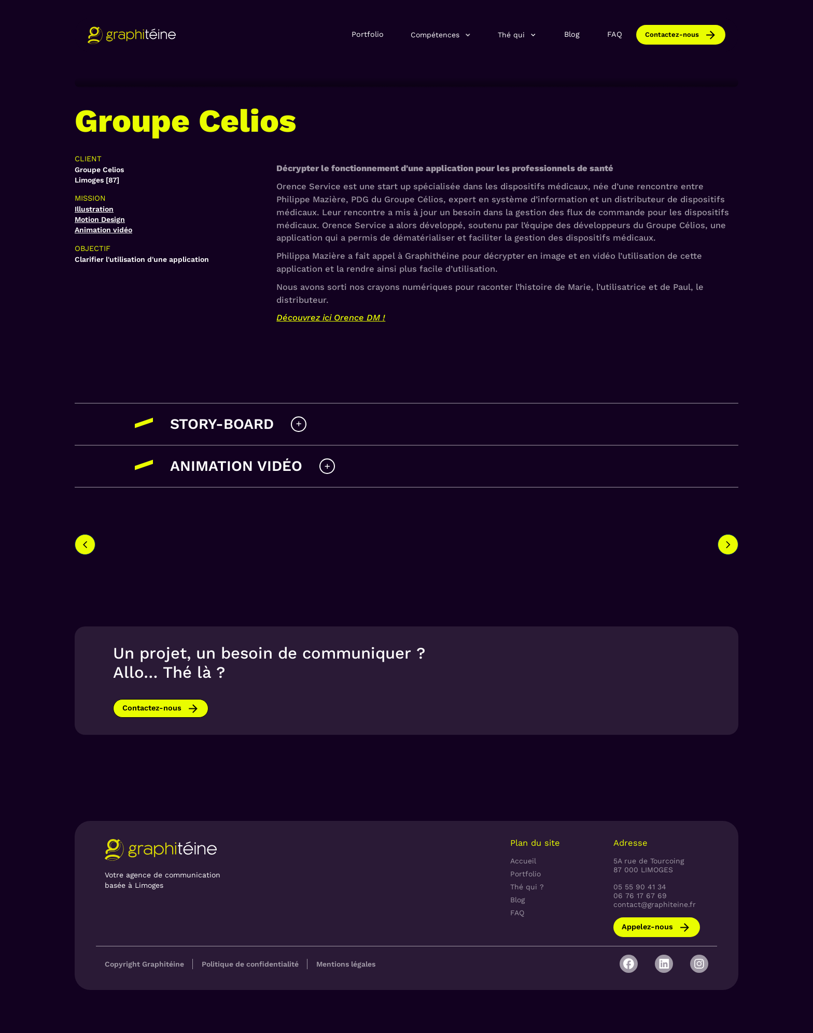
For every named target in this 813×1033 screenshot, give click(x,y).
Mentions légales (345, 964)
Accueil (523, 861)
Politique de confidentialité (250, 964)
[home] (132, 35)
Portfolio (368, 34)
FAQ (614, 34)
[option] (307, 535)
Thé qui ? (527, 887)
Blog (572, 34)
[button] (441, 35)
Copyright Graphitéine (144, 964)
